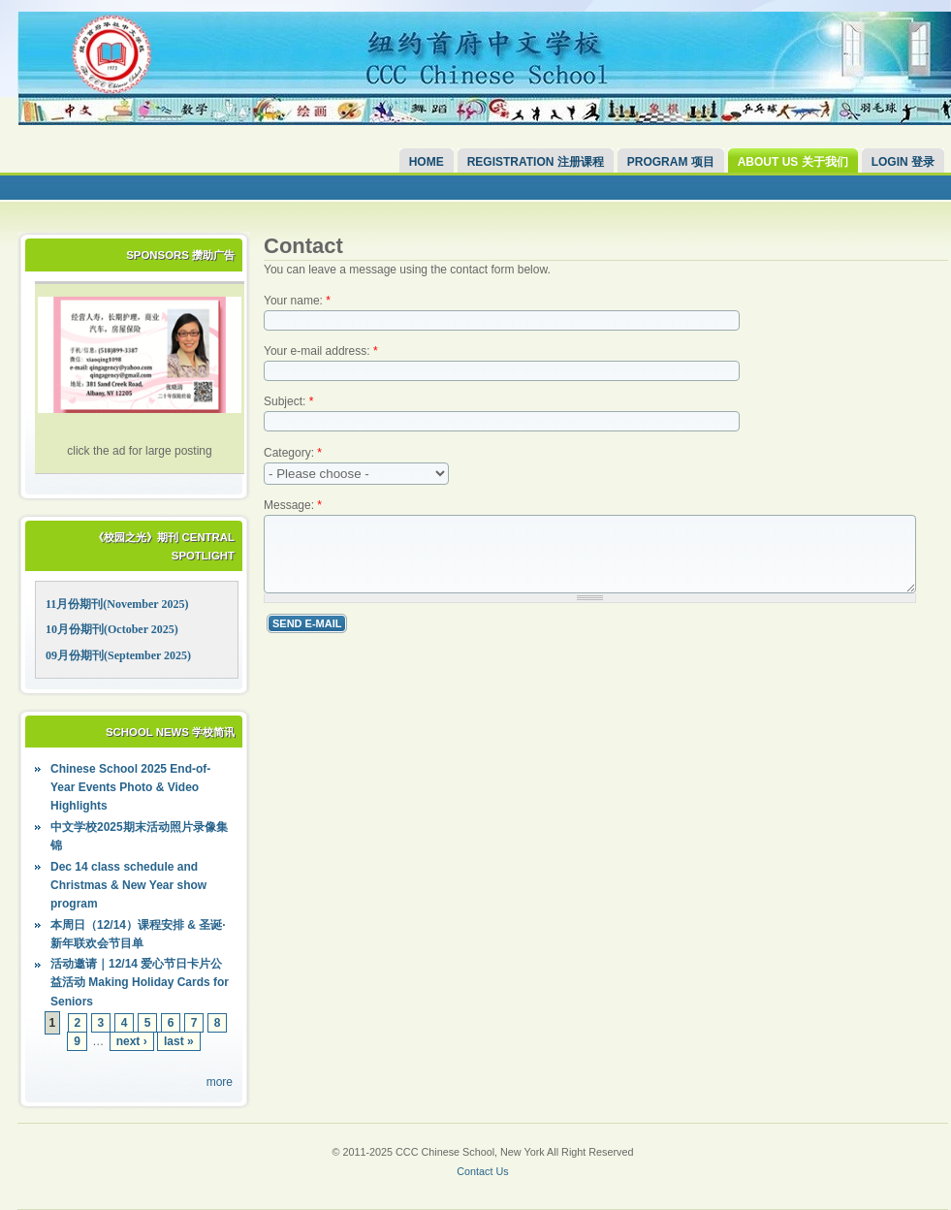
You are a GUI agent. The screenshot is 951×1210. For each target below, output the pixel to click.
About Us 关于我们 (793, 162)
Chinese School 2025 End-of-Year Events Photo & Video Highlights (130, 787)
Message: (293, 505)
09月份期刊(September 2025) (118, 655)
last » (179, 1041)
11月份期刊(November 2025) (117, 604)
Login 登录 (903, 162)
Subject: (288, 401)
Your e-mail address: (321, 351)
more (219, 1082)
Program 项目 (670, 162)
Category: (293, 453)
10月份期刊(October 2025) (112, 629)
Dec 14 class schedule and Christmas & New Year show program (128, 885)
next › (131, 1041)
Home (426, 162)
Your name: (297, 300)
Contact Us (482, 1171)
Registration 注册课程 (535, 162)
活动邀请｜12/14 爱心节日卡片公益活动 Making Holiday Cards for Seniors (139, 982)
